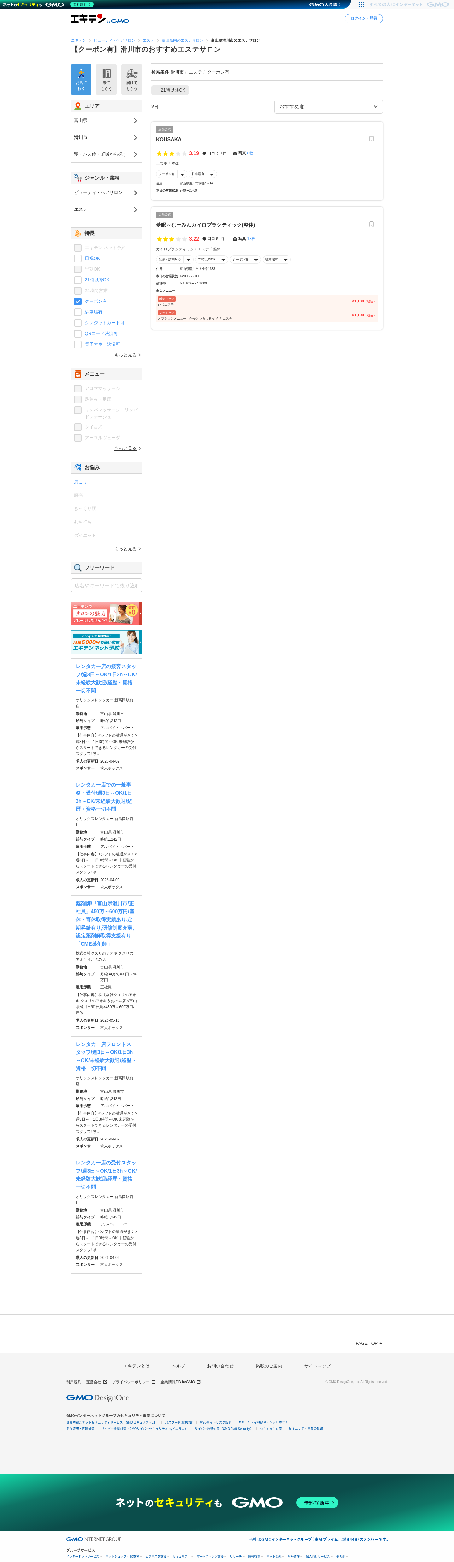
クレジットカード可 (105, 322)
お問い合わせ (220, 1365)
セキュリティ (181, 1556)
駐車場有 (198, 174)
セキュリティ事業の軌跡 (305, 1428)
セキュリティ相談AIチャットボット (263, 1422)
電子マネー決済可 (102, 344)
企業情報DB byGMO (180, 1382)
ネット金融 (274, 1556)
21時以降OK (207, 259)
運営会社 (96, 1382)
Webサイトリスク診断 (216, 1422)
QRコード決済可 (101, 333)
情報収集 (254, 1556)
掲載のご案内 (269, 1365)
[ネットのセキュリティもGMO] (48, 4)
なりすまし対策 (271, 1428)
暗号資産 (294, 1556)
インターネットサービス (82, 1556)
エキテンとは (136, 1365)
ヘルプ (178, 1365)
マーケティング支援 (210, 1556)
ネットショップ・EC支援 (122, 1556)
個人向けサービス (318, 1556)
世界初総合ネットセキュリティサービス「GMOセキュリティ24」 (112, 1422)
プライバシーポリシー (134, 1382)
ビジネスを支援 (155, 1556)
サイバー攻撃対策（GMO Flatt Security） (224, 1428)
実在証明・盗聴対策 (80, 1428)
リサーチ (236, 1556)
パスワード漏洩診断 (179, 1422)
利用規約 (73, 1382)
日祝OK (92, 258)
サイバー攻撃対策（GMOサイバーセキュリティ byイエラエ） (144, 1428)
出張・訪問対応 (170, 259)
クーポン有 (167, 174)
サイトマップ (317, 1365)
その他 (340, 1556)
